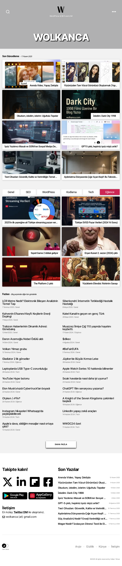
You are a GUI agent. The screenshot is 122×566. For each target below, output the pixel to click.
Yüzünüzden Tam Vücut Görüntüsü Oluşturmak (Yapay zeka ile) (82, 482)
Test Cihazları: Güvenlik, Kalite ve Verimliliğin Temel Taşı (82, 508)
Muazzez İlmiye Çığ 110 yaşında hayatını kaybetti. (87, 328)
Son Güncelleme (17, 56)
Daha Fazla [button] (61, 443)
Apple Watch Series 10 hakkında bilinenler (88, 368)
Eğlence (109, 192)
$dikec (67, 339)
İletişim (115, 546)
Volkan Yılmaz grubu (14, 349)
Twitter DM (21, 512)
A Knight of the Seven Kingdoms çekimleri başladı (88, 399)
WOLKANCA (61, 9)
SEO (28, 192)
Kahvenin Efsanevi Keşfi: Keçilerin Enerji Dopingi (26, 315)
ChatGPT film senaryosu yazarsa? (83, 388)
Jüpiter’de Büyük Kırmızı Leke (80, 358)
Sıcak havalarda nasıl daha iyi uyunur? (85, 378)
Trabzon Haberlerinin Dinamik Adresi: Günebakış (24, 328)
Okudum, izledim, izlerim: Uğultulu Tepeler (81, 487)
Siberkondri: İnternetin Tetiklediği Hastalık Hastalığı (88, 302)
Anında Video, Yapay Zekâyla (74, 477)
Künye (102, 546)
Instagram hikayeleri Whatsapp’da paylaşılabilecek (22, 412)
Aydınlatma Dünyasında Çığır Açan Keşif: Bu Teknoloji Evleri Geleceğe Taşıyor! (82, 513)
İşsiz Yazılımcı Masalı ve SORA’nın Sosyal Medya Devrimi (82, 498)
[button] (15, 496)
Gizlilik (90, 546)
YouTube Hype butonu (16, 378)
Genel (11, 192)
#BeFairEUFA (70, 349)
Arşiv (78, 546)
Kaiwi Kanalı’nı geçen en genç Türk (83, 313)
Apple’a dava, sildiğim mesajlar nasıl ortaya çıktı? (27, 425)
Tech (91, 192)
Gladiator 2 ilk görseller (16, 358)
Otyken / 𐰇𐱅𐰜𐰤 (11, 398)
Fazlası (5, 294)
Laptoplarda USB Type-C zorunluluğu (24, 368)
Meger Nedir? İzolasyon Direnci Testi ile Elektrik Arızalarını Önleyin (82, 523)
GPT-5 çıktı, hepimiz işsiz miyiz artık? (78, 503)
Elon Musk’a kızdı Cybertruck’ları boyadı (26, 388)
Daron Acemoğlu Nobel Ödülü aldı (22, 339)
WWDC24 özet (72, 423)
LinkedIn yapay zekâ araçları (79, 411)
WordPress (48, 192)
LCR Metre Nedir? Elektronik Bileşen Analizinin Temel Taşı (30, 302)
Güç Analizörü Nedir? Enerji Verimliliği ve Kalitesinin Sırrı (82, 518)
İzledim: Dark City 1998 (71, 492)
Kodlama (71, 192)
